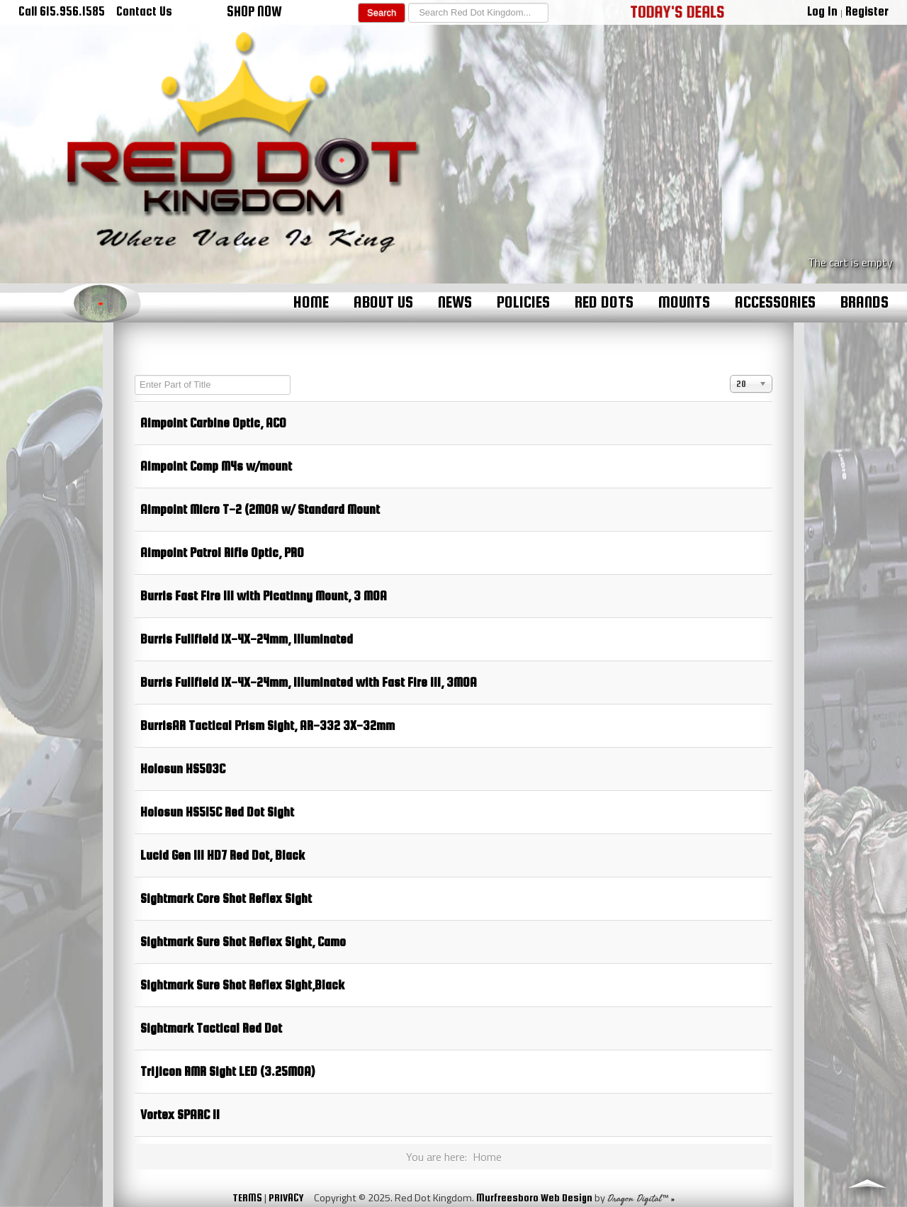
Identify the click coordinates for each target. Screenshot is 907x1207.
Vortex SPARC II (180, 1114)
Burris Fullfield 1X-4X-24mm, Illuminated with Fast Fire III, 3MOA (308, 682)
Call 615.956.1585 (61, 11)
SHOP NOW (254, 11)
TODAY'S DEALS (677, 11)
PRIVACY (286, 1197)
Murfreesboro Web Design (534, 1197)
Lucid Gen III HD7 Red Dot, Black (222, 855)
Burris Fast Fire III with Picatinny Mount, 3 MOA (263, 595)
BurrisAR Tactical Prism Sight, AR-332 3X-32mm (267, 725)
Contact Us (144, 11)
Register (867, 11)
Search (381, 12)
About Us (383, 302)
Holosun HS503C (182, 768)
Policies (523, 302)
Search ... (405, 3)
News (455, 302)
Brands (864, 302)
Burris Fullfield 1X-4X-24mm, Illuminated (246, 638)
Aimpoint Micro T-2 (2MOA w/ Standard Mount (260, 509)
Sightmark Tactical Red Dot (211, 1028)
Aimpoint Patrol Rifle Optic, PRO (222, 552)
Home (311, 302)
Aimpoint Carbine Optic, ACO (213, 422)
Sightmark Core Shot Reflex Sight (226, 898)
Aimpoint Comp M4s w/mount (216, 466)
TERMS (247, 1197)
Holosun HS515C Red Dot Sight (217, 811)
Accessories (775, 302)
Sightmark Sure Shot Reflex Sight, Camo (243, 941)
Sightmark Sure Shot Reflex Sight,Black (242, 984)
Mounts (684, 302)
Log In (822, 11)
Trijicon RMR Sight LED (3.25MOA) (227, 1071)
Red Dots (604, 302)
